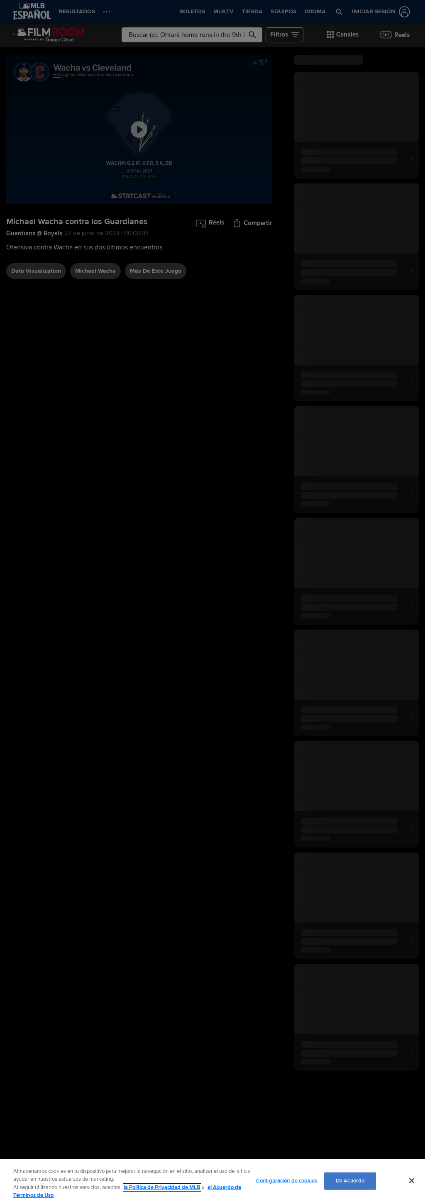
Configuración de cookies (286, 1180)
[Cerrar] (412, 1180)
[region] (212, 1181)
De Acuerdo (350, 1180)
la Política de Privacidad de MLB (162, 1187)
